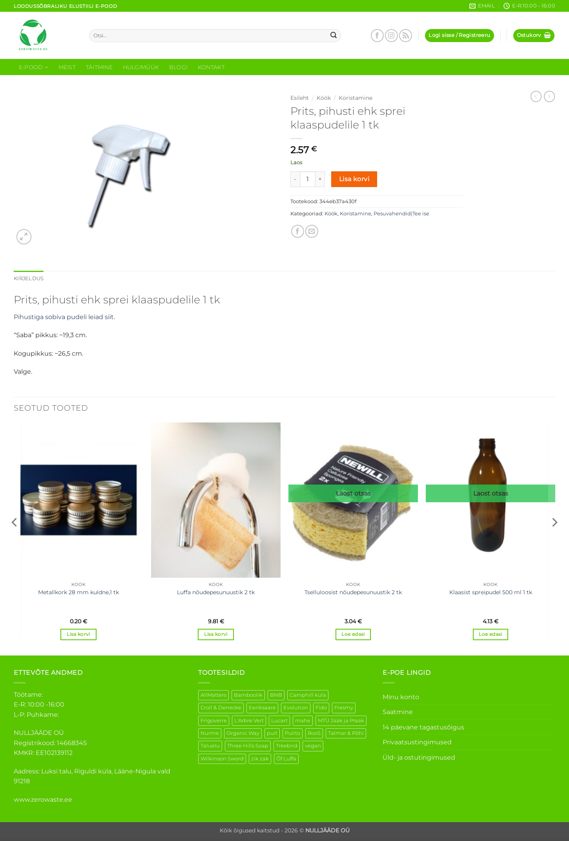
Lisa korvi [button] (78, 634)
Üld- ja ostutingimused (419, 757)
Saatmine (398, 712)
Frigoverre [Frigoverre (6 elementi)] (214, 720)
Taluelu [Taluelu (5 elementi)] (210, 746)
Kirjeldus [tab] (29, 278)
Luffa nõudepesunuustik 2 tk (216, 592)
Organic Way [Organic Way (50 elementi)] (242, 733)
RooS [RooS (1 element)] (314, 733)
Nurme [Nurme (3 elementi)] (210, 733)
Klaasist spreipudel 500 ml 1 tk (490, 592)
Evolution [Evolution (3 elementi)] (295, 708)
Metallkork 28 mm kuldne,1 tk (78, 592)
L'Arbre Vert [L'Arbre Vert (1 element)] (249, 720)
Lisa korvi (354, 179)
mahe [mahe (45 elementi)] (302, 720)
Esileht (299, 98)
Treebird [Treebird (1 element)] (286, 746)
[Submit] (334, 35)
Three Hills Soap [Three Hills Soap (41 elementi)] (247, 746)
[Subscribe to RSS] (405, 35)
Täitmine (99, 67)
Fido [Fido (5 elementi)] (321, 708)
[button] (459, 35)
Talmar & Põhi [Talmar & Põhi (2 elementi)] (346, 733)
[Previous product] (549, 96)
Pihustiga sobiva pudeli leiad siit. (65, 317)
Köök (324, 98)
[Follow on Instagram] (391, 35)
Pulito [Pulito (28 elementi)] (292, 733)
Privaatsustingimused (417, 742)
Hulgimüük (141, 67)
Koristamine (355, 98)
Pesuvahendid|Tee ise (401, 214)
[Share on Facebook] (297, 231)
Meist (67, 67)
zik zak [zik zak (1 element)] (260, 759)
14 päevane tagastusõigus (423, 727)
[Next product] (536, 96)
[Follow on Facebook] (377, 35)
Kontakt (211, 67)
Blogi (178, 67)
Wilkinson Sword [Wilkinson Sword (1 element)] (222, 759)
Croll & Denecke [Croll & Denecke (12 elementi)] (221, 708)
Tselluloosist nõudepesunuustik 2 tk (353, 592)
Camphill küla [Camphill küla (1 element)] (308, 695)
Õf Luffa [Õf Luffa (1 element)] (286, 759)
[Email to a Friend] (311, 231)
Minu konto (401, 697)
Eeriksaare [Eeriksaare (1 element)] (262, 708)
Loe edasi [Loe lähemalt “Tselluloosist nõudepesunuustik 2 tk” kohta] (353, 634)
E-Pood (33, 67)
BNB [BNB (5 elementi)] (276, 695)
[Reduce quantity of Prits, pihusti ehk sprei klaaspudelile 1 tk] (295, 179)
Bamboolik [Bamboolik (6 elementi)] (248, 695)
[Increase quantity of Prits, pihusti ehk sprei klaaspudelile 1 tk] (320, 179)
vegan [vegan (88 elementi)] (313, 746)
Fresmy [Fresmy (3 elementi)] (343, 708)
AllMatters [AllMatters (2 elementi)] (213, 695)
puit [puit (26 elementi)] (272, 733)
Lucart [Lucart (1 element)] (279, 720)
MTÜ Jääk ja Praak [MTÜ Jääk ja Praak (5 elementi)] (341, 720)
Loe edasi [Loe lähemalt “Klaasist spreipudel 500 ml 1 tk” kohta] (490, 634)
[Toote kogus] (308, 179)
